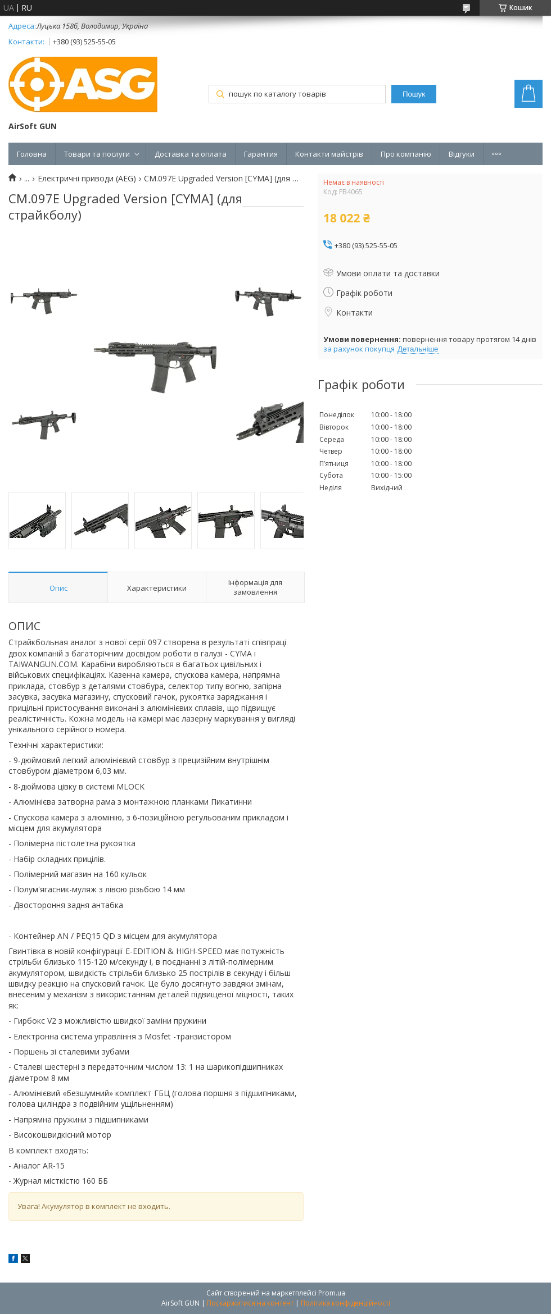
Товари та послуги (97, 154)
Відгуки (462, 154)
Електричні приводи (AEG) (87, 179)
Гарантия (261, 154)
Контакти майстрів (329, 154)
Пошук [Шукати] (414, 94)
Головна (32, 154)
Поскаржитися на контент (250, 1303)
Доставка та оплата (191, 154)
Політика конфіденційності (345, 1303)
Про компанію (406, 154)
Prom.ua (331, 1293)
